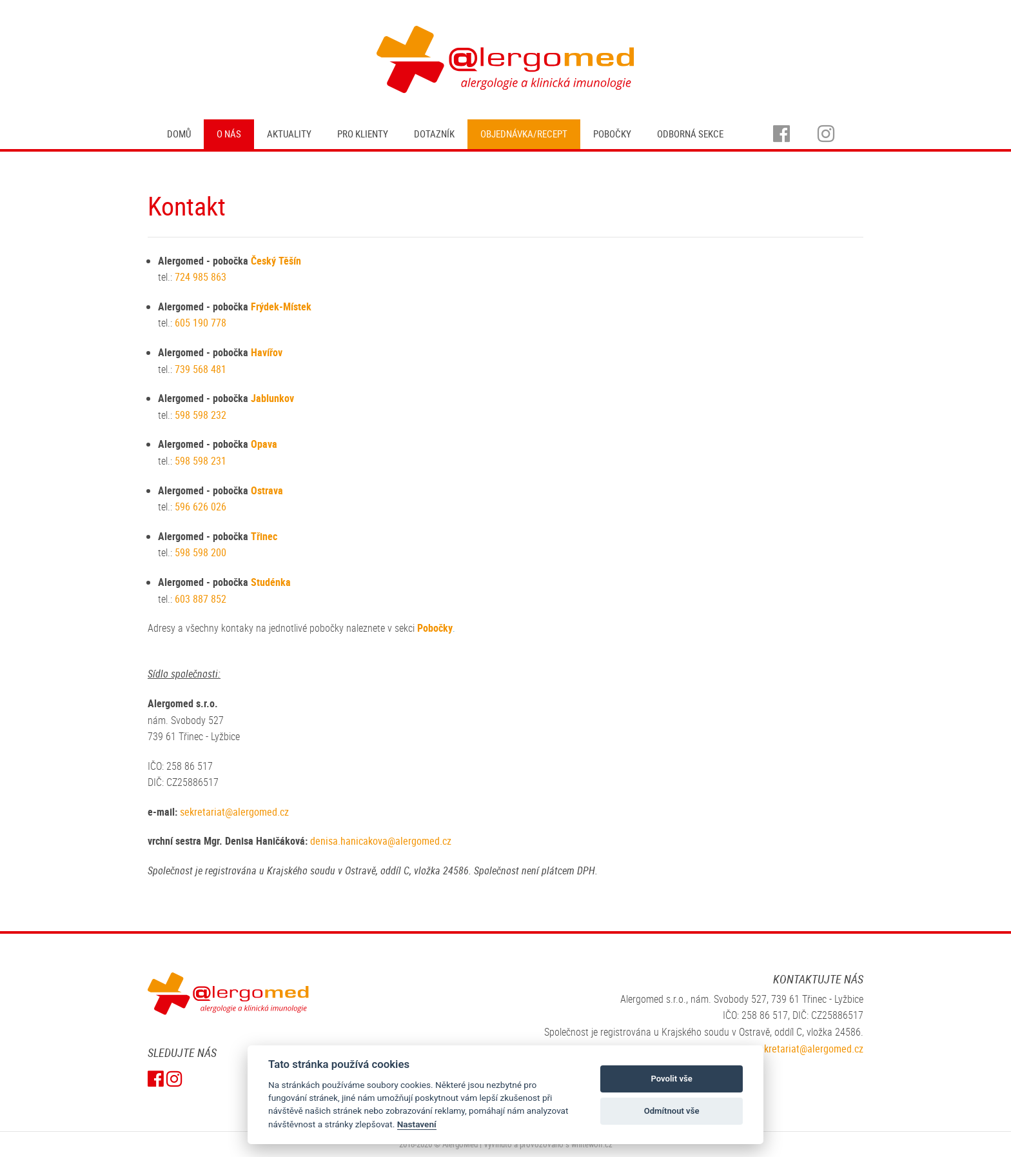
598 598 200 (202, 552)
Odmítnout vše (672, 1111)
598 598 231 (202, 461)
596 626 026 (202, 506)
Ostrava (267, 490)
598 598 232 (202, 415)
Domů (179, 133)
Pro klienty (362, 133)
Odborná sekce (690, 133)
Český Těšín (276, 261)
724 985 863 (200, 277)
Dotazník (434, 133)
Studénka (271, 582)
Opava (264, 444)
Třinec (264, 536)
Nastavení (417, 1124)
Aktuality (289, 133)
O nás (229, 133)
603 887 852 (200, 599)
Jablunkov (272, 398)
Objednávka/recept (523, 133)
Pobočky (612, 133)
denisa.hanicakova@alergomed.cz (380, 841)
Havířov (266, 352)
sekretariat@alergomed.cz (234, 812)
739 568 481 (200, 369)
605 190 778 (200, 323)
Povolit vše (671, 1078)
